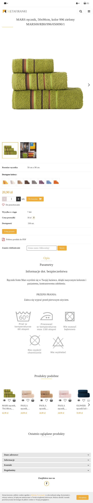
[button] (86, 3)
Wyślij (62, 248)
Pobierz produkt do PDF (14, 239)
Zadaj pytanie (9, 231)
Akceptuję (82, 497)
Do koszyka (35, 199)
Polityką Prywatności (38, 495)
